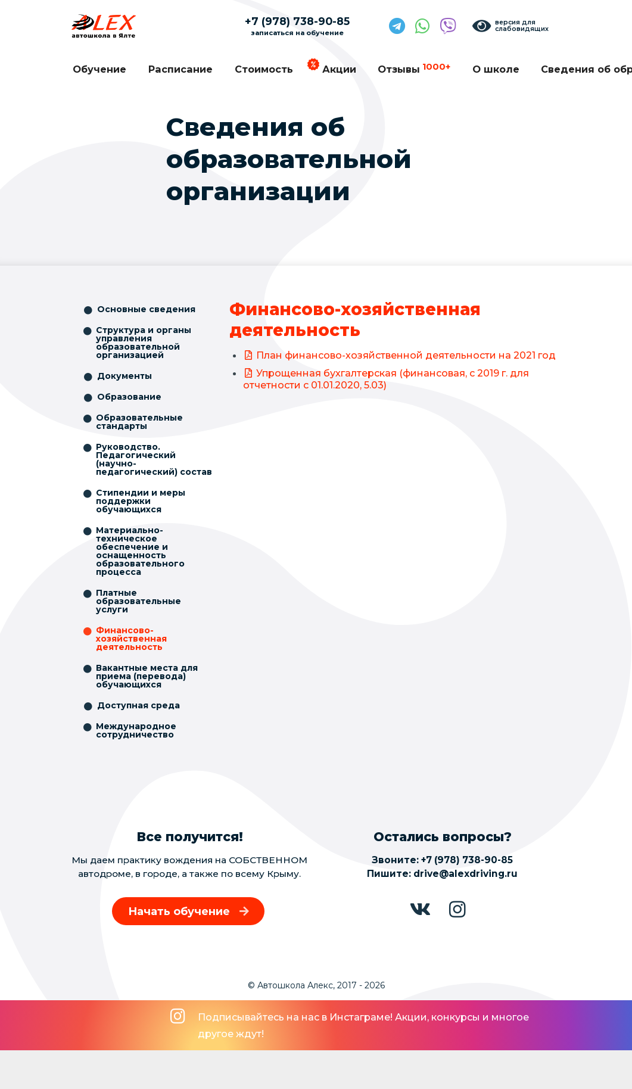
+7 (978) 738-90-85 (467, 860)
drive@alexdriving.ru (465, 873)
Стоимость (264, 69)
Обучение (99, 69)
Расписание (180, 69)
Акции (339, 69)
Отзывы (414, 68)
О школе (495, 69)
